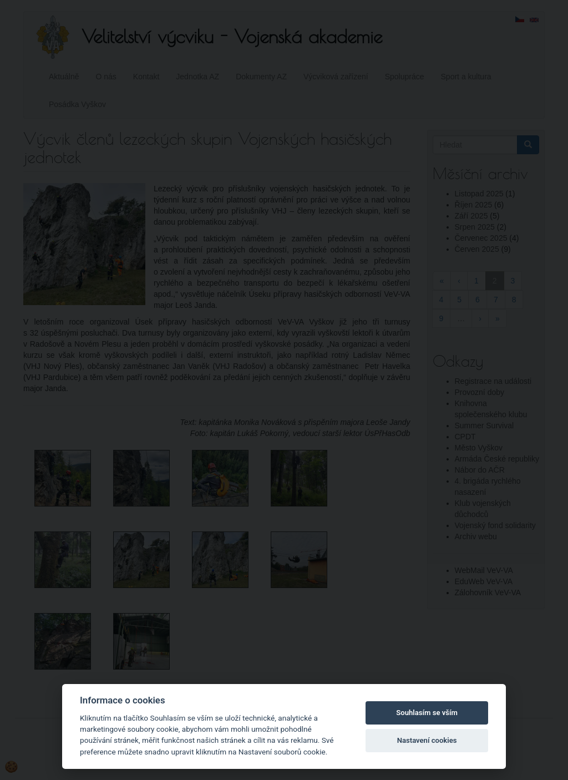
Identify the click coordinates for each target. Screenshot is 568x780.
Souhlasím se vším (427, 712)
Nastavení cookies (427, 740)
